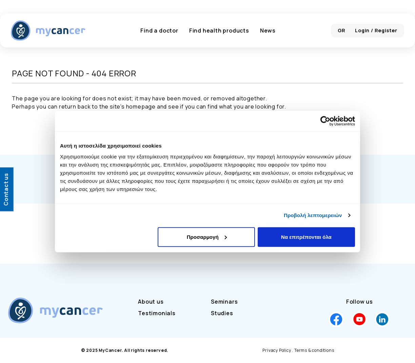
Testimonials (157, 313)
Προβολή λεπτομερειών (313, 215)
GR (342, 30)
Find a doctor (159, 30)
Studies (222, 313)
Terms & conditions (314, 350)
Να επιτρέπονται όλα (306, 237)
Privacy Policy (276, 350)
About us (150, 301)
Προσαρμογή (207, 237)
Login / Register (376, 30)
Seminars (224, 301)
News (268, 30)
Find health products (219, 30)
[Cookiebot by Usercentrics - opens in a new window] (325, 121)
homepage (141, 106)
